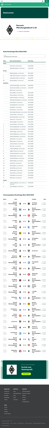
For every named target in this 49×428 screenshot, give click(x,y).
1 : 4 (24, 245)
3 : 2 (24, 280)
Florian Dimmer (13, 124)
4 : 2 (24, 227)
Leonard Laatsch (13, 143)
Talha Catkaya (13, 131)
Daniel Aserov (13, 109)
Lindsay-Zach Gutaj (14, 78)
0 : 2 (24, 239)
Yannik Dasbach (13, 186)
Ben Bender (12, 107)
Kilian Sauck (12, 177)
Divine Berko (13, 175)
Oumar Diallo (13, 102)
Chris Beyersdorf (13, 104)
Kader (5, 55)
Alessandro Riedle (14, 68)
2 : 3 (24, 298)
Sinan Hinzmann (13, 95)
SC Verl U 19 (35, 250)
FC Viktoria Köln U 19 (34, 203)
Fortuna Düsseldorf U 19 (34, 215)
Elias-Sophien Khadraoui (15, 112)
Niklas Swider (13, 141)
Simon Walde (13, 92)
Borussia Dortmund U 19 (14, 233)
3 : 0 (24, 233)
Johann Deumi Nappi (14, 85)
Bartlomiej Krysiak (14, 117)
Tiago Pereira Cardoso (15, 75)
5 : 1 (24, 250)
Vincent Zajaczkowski (14, 126)
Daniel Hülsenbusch (14, 136)
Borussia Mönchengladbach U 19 (12, 204)
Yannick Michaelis (14, 158)
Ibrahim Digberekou (14, 134)
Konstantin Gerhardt (14, 153)
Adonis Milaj (12, 168)
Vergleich (44, 204)
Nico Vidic (12, 146)
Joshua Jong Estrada (14, 129)
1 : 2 (24, 215)
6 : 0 (24, 274)
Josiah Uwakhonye (14, 148)
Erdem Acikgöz (13, 121)
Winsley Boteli (13, 155)
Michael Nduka (13, 160)
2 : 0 (24, 203)
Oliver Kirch (12, 65)
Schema (44, 214)
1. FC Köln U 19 (14, 221)
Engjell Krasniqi (13, 151)
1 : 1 (24, 262)
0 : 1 (24, 304)
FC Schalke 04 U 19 (35, 262)
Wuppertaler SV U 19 (35, 274)
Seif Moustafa (13, 170)
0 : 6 (24, 321)
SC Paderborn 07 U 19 (35, 239)
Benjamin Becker (13, 73)
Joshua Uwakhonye (14, 182)
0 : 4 (24, 209)
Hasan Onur (12, 119)
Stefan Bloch (13, 138)
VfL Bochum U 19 (35, 227)
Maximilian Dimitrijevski (15, 100)
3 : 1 (24, 309)
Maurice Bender (13, 80)
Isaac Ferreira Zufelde (15, 87)
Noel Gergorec (13, 165)
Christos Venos (13, 114)
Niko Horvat (12, 90)
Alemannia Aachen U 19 (14, 257)
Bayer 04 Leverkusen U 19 (14, 268)
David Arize (12, 163)
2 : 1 (24, 221)
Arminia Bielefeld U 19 (15, 210)
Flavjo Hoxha (13, 172)
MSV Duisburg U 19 (15, 245)
